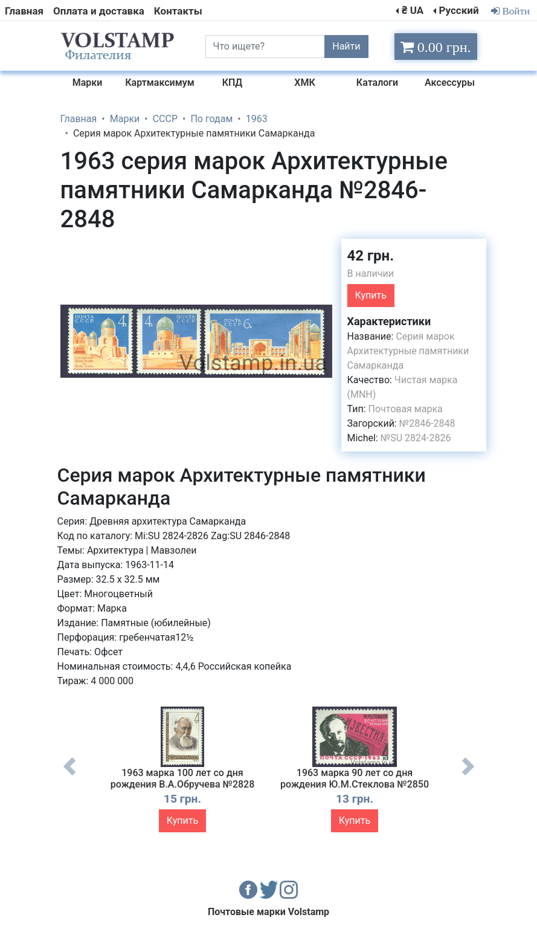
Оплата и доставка (98, 11)
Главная (24, 11)
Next (468, 775)
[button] (321, 249)
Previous (69, 775)
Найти (346, 46)
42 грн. (370, 255)
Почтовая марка (405, 409)
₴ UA (412, 10)
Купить (371, 295)
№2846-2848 (427, 423)
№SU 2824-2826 (416, 438)
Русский (458, 10)
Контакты (178, 11)
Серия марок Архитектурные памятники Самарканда (408, 351)
